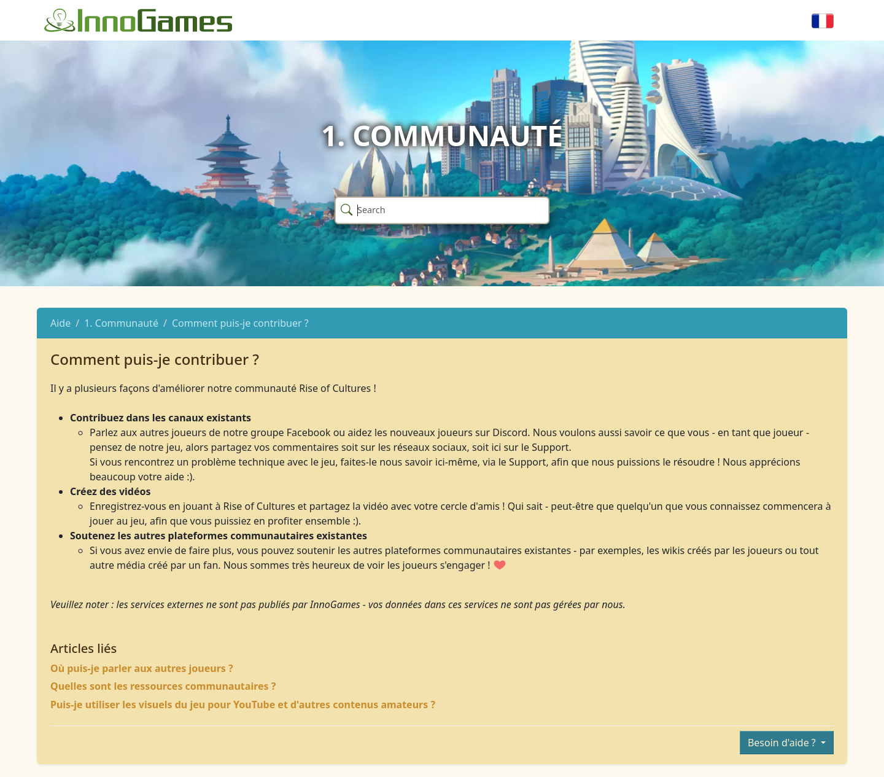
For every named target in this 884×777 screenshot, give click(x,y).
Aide (60, 323)
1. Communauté (121, 323)
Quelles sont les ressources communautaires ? (163, 686)
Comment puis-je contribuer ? (240, 323)
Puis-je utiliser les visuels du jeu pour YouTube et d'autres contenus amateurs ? (242, 704)
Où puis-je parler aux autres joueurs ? (141, 668)
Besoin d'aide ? (783, 742)
